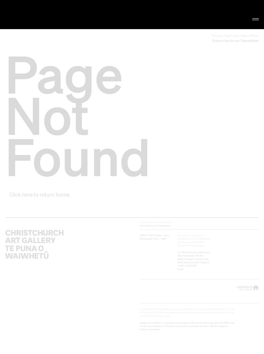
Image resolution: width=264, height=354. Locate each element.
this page (219, 326)
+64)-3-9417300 (187, 265)
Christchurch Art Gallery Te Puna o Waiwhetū (44, 15)
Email (181, 269)
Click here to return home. (40, 194)
